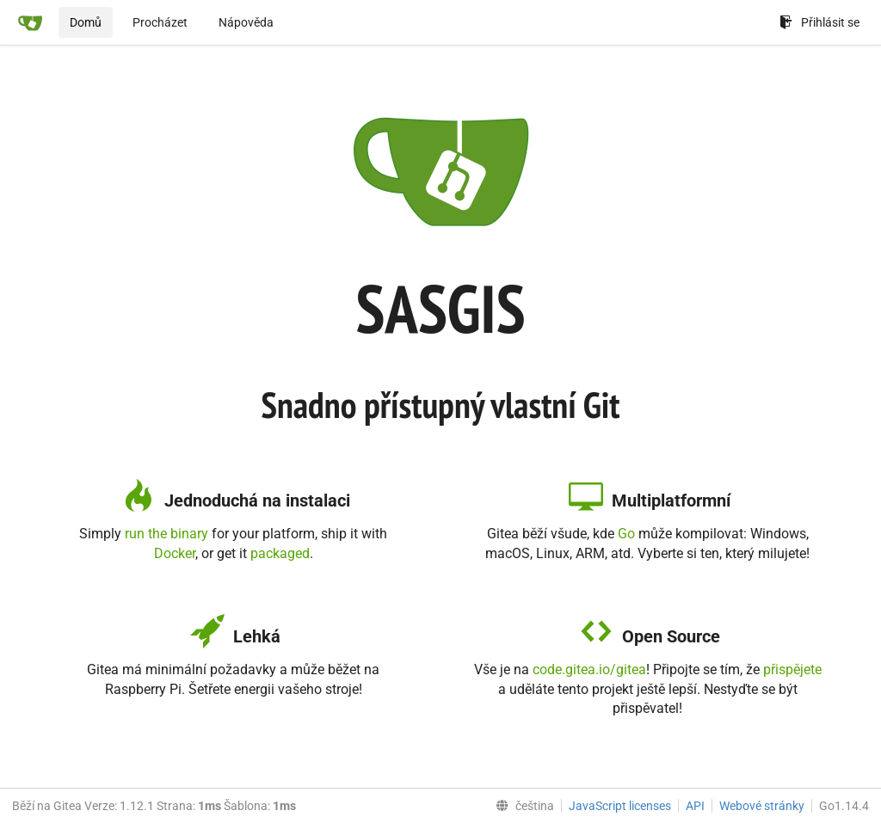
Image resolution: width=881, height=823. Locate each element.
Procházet (160, 22)
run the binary (166, 533)
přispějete (792, 669)
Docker (174, 553)
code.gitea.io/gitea (589, 669)
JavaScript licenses (620, 806)
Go (626, 533)
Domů (86, 22)
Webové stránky (761, 806)
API (695, 806)
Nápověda (246, 22)
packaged (280, 553)
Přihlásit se (819, 22)
